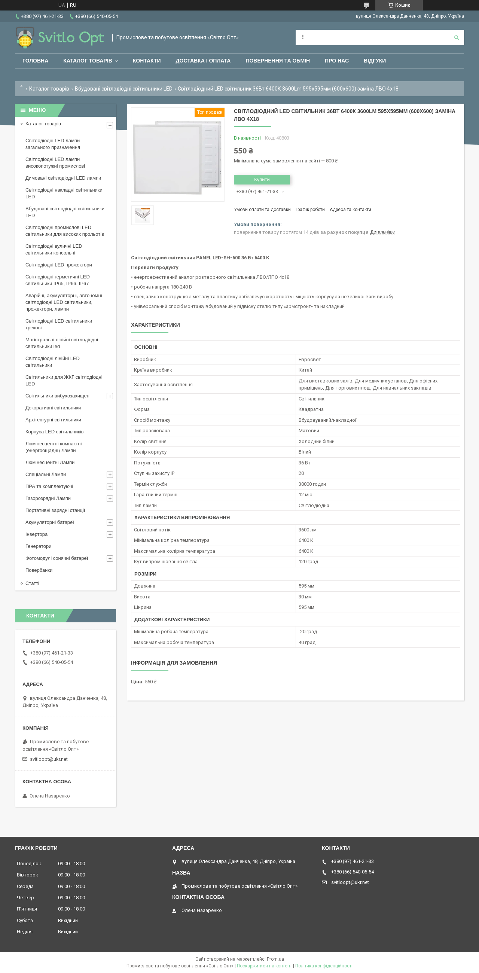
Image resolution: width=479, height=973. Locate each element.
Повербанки (38, 570)
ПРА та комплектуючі (49, 486)
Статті (32, 583)
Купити (262, 179)
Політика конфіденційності (324, 966)
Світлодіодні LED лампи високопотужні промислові (55, 162)
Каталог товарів (87, 61)
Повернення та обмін (277, 61)
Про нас (337, 61)
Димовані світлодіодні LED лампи (63, 178)
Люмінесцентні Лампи (49, 462)
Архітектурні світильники (53, 420)
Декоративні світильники (53, 408)
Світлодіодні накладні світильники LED (64, 193)
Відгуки (375, 61)
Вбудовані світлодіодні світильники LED (124, 89)
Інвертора (36, 534)
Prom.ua (275, 959)
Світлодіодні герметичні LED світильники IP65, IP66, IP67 (57, 280)
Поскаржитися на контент (264, 966)
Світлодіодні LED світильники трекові (58, 324)
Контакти (147, 61)
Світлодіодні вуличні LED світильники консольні (53, 249)
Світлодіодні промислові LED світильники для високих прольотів (64, 231)
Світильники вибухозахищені (58, 396)
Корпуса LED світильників (54, 431)
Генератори (38, 546)
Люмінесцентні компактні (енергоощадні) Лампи (53, 447)
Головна (35, 61)
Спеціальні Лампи (45, 474)
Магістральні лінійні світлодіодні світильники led (61, 343)
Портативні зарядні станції (55, 510)
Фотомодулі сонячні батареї (56, 558)
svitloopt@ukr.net (49, 759)
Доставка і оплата (203, 61)
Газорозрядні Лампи (48, 498)
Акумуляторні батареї (49, 522)
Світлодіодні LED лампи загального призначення (52, 144)
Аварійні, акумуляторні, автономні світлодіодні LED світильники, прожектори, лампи (63, 302)
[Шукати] (456, 37)
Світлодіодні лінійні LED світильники (52, 362)
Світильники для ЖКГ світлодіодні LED (64, 380)
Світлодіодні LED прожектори (58, 265)
